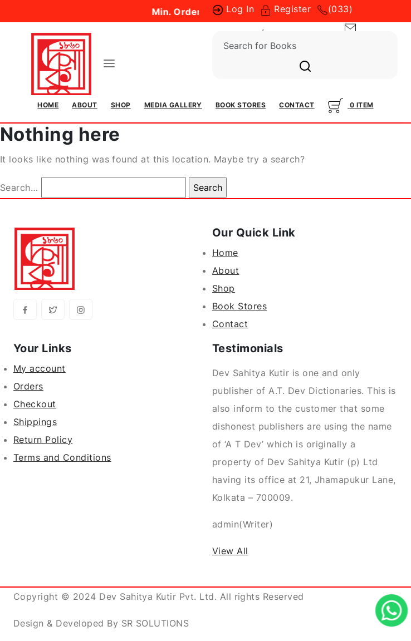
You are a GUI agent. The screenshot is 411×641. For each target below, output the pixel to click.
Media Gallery (173, 105)
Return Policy (42, 439)
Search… (19, 187)
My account (39, 368)
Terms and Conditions (62, 457)
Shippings (35, 421)
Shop (121, 105)
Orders (28, 386)
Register (285, 8)
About (84, 105)
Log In (233, 8)
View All (230, 550)
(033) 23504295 (301, 26)
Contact (296, 105)
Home (47, 105)
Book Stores (241, 105)
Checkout (34, 404)
